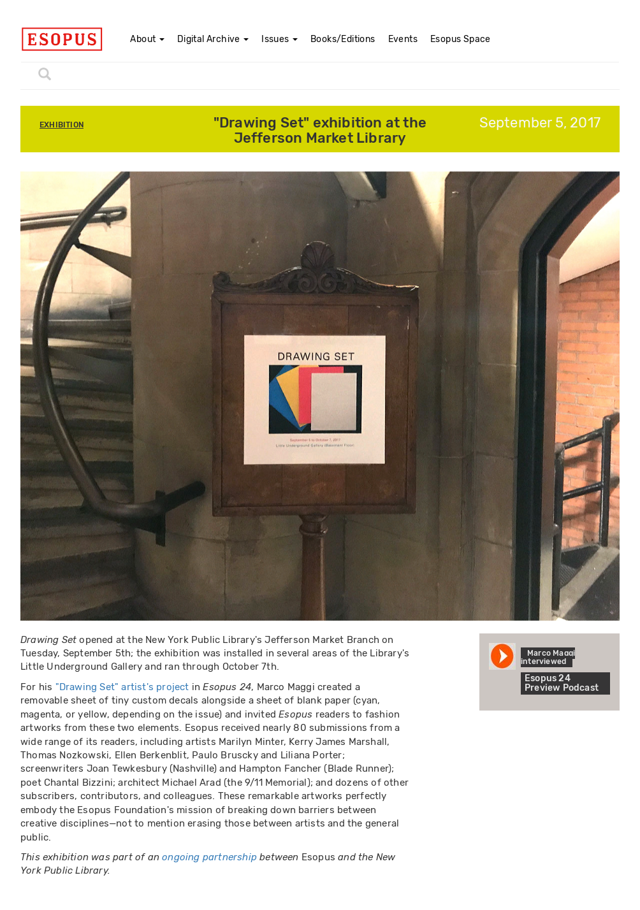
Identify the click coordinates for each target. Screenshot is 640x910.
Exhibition (62, 124)
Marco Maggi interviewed (548, 657)
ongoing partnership (209, 857)
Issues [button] (279, 39)
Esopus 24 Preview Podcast (562, 683)
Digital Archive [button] (213, 39)
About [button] (147, 39)
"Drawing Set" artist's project (122, 687)
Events (403, 39)
